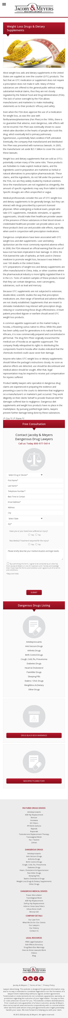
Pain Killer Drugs (34, 873)
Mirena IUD (34, 912)
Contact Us (34, 931)
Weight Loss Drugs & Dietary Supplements (34, 881)
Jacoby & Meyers (20, 985)
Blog (34, 955)
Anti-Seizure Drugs (34, 646)
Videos (34, 953)
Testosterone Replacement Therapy (34, 834)
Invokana (34, 820)
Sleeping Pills (34, 676)
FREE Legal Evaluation (34, 942)
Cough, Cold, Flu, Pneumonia (34, 659)
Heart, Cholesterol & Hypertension (34, 870)
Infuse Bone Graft (34, 909)
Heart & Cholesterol (34, 667)
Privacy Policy (49, 985)
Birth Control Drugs (34, 654)
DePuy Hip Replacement (34, 903)
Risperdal (34, 831)
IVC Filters (34, 823)
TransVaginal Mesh (34, 898)
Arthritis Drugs (34, 650)
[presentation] (24, 581)
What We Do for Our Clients (34, 922)
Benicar (34, 817)
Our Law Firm (34, 919)
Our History (34, 928)
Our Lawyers (34, 925)
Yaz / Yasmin (34, 840)
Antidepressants (34, 641)
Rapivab (34, 828)
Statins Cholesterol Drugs (34, 878)
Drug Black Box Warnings (34, 735)
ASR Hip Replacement (34, 815)
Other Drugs (34, 689)
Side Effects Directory (34, 781)
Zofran (34, 842)
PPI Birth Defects (34, 826)
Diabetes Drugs (34, 663)
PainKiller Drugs (34, 672)
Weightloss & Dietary (34, 685)
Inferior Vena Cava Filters (34, 906)
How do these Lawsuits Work (34, 950)
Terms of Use (35, 985)
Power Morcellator (34, 895)
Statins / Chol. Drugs (34, 680)
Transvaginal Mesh (34, 837)
